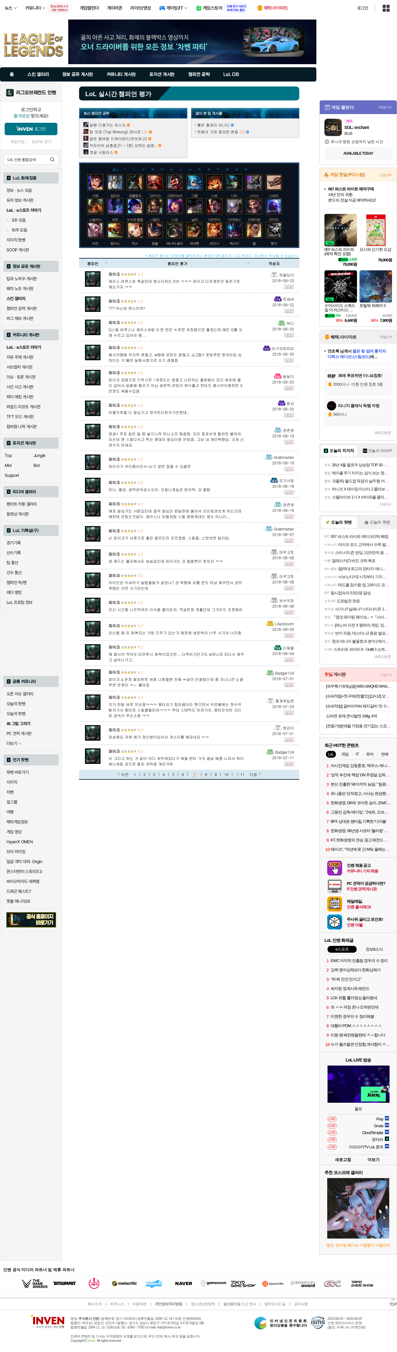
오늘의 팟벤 (16, 713)
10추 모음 (17, 230)
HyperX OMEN (20, 841)
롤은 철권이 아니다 (213, 124)
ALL (116, 168)
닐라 (194, 219)
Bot (36, 465)
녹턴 (115, 219)
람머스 (115, 243)
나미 (234, 195)
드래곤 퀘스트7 (19, 891)
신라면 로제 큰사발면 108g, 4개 (351, 716)
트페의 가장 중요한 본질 (217, 131)
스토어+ (385, 175)
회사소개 (94, 1304)
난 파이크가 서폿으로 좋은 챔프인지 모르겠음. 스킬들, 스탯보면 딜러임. (169, 537)
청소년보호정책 (203, 1304)
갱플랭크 (135, 195)
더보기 (374, 1159)
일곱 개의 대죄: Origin (24, 861)
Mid (8, 465)
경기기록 (14, 542)
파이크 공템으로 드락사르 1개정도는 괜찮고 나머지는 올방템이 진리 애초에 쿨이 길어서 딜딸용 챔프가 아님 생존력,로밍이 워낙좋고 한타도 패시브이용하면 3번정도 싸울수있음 (175, 385)
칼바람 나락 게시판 (22, 426)
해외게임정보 (17, 821)
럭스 (135, 243)
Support (12, 475)
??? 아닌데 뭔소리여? (127, 308)
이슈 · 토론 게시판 (21, 377)
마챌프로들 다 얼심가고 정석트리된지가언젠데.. (149, 412)
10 (226, 774)
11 (242, 774)
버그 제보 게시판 (20, 318)
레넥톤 (194, 243)
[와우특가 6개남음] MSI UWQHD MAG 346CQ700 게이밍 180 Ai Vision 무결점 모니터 (359, 686)
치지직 (12, 782)
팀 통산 (12, 562)
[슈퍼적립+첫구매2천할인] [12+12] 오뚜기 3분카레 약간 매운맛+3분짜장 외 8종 (359, 696)
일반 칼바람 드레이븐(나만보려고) (118, 138)
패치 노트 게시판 (20, 288)
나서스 (254, 195)
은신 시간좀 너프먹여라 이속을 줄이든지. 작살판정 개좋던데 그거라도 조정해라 (176, 609)
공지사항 (301, 1304)
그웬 (194, 195)
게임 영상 (14, 831)
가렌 (95, 195)
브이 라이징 (16, 851)
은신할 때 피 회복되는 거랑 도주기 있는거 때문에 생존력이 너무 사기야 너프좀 (175, 632)
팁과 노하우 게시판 (22, 278)
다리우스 (214, 219)
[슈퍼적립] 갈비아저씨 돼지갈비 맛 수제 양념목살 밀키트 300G (359, 706)
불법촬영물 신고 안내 (239, 1304)
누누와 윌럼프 (136, 219)
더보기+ (385, 107)
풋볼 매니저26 (18, 901)
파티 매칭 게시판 (20, 396)
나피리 (274, 195)
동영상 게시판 (18, 514)
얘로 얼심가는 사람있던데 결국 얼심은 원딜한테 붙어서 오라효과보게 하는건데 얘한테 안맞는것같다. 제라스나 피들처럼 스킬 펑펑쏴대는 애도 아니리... (175, 513)
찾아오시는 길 (274, 1304)
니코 (175, 219)
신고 (289, 287)
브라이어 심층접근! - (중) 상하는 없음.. (123, 145)
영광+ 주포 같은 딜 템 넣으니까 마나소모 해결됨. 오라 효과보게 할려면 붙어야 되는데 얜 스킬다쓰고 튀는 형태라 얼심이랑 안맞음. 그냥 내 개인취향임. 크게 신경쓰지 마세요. (176, 439)
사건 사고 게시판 (20, 386)
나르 (214, 195)
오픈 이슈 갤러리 (20, 693)
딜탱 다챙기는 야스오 (108, 124)
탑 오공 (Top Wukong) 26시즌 (115, 131)
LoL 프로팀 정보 (20, 602)
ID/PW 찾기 (41, 142)
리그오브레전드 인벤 (36, 92)
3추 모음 (16, 220)
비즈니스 (117, 1304)
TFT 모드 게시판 (20, 416)
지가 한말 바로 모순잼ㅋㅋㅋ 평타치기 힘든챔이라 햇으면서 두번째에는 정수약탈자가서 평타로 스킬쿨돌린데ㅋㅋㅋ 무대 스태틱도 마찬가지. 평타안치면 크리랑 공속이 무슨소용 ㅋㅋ (175, 710)
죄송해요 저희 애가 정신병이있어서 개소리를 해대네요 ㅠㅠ (159, 736)
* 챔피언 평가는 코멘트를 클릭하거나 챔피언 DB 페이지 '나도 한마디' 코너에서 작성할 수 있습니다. (222, 255)
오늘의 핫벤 (16, 703)
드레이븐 (254, 219)
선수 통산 (14, 572)
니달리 (154, 219)
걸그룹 (12, 802)
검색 (52, 159)
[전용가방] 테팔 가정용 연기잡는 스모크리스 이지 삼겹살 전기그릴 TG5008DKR (359, 726)
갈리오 (115, 195)
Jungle (39, 455)
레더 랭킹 (14, 592)
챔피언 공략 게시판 (22, 308)
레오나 (214, 243)
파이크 (114, 274)
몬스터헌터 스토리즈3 (24, 871)
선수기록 (14, 552)
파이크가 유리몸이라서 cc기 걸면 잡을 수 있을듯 (150, 466)
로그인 (362, 8)
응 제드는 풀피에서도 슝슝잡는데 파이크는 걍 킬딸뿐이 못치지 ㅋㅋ (166, 561)
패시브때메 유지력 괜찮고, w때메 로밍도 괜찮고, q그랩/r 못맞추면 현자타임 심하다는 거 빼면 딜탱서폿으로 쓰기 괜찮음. (175, 357)
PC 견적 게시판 (19, 733)
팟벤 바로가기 (18, 772)
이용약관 (139, 1304)
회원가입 (18, 142)
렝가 (274, 243)
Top (8, 455)
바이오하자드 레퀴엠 (23, 881)
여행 (10, 811)
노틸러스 (95, 219)
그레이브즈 (174, 195)
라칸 (95, 243)
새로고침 (381, 432)
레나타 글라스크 (178, 243)
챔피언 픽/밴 (17, 582)
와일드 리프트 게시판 (23, 406)
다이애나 (234, 219)
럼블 (155, 243)
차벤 (10, 792)
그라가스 (155, 195)
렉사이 (234, 243)
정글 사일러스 (101, 152)
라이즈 (274, 219)
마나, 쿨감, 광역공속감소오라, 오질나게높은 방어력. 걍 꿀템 (159, 489)
